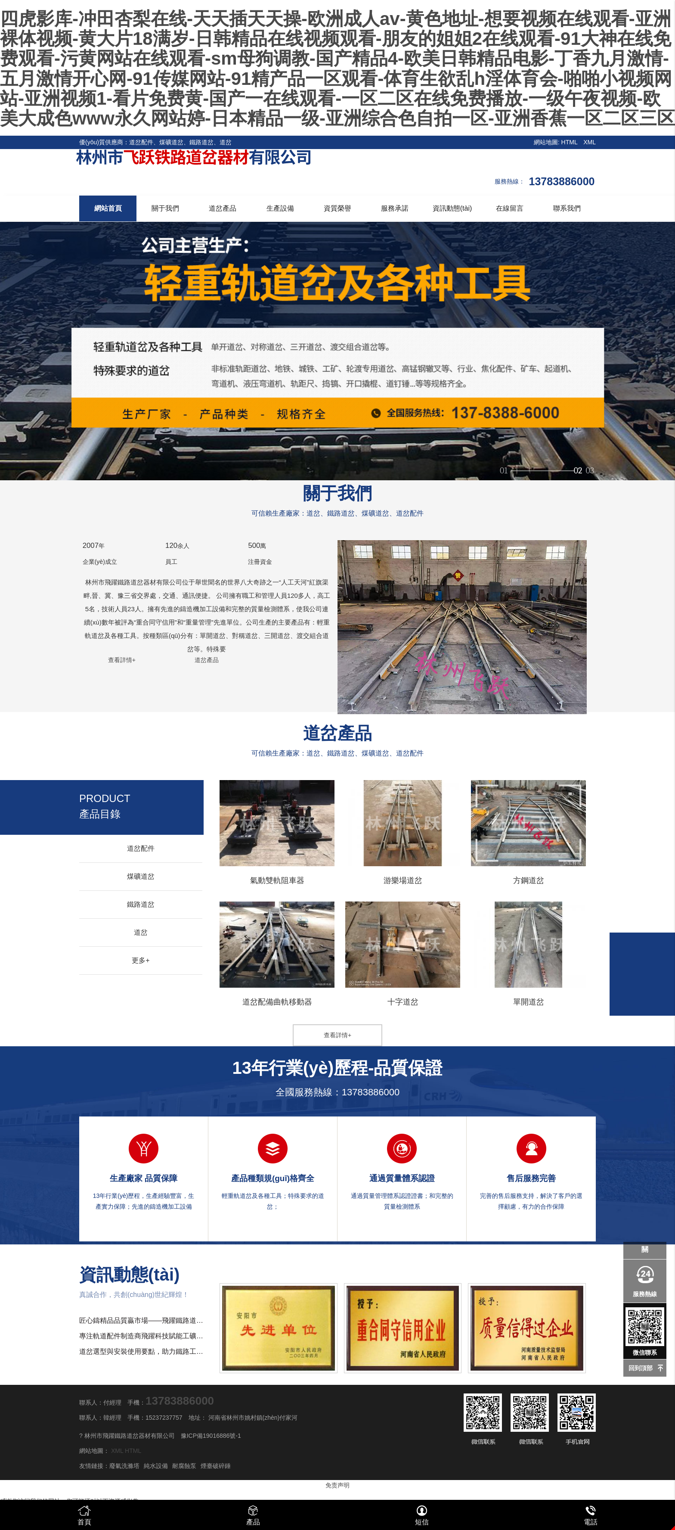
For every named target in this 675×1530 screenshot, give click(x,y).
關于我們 (165, 208)
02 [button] (578, 467)
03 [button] (589, 467)
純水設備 (156, 1465)
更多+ (140, 960)
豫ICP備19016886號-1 (211, 1435)
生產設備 (280, 208)
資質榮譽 (337, 208)
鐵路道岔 (141, 904)
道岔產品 (222, 208)
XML (589, 142)
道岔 (141, 932)
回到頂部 (641, 1368)
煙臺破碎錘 (216, 1465)
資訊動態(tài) (452, 208)
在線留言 (509, 208)
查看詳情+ (122, 659)
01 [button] (504, 467)
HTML (569, 142)
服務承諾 (395, 208)
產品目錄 (104, 806)
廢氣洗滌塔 (124, 1465)
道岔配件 (141, 848)
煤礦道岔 (141, 876)
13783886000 (371, 1092)
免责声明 (337, 1485)
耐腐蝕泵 (184, 1465)
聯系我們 (567, 208)
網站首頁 (108, 208)
